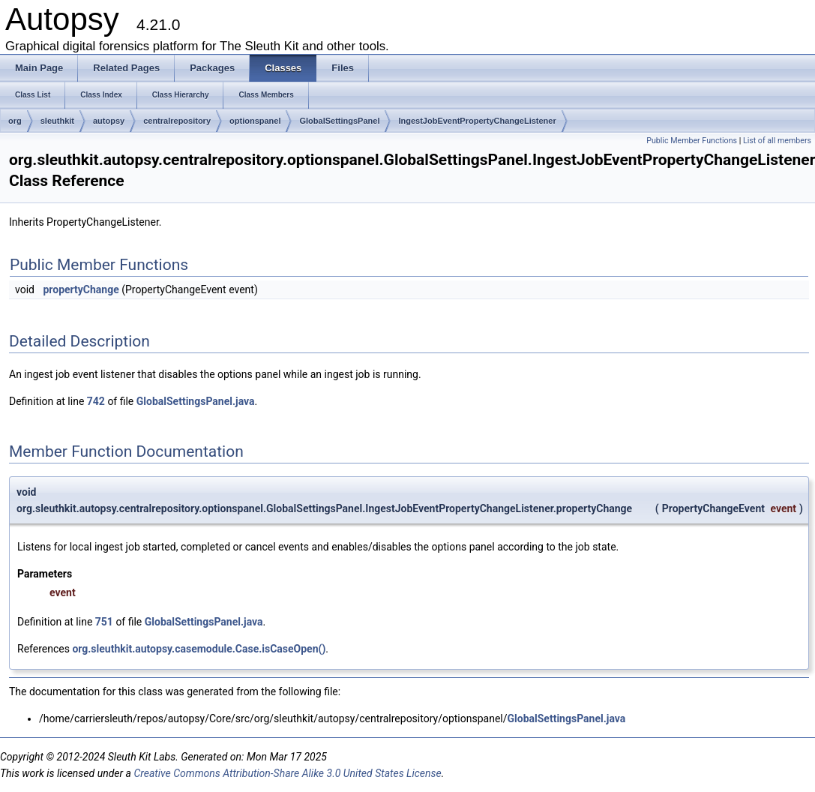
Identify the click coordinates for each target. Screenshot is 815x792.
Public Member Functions (691, 141)
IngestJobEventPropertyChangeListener (477, 120)
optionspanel (254, 120)
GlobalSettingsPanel (339, 120)
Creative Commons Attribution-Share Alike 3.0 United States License (287, 773)
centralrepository (177, 120)
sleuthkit (57, 120)
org (15, 120)
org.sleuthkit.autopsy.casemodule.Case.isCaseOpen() (198, 649)
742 (96, 401)
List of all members (777, 141)
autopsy (108, 120)
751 (104, 622)
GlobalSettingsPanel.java (195, 401)
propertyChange (80, 290)
